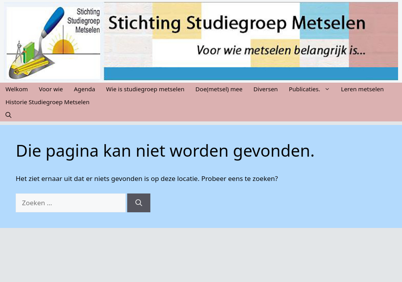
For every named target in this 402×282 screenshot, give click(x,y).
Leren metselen (362, 89)
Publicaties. (312, 89)
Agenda (84, 89)
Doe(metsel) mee (219, 89)
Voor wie (51, 89)
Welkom (16, 89)
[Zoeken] (138, 202)
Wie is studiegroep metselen (145, 89)
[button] (8, 114)
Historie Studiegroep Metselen (47, 102)
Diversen (266, 89)
